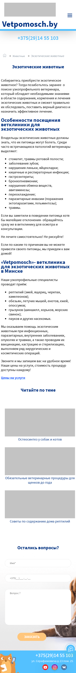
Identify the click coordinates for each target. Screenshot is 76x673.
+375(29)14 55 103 (38, 38)
